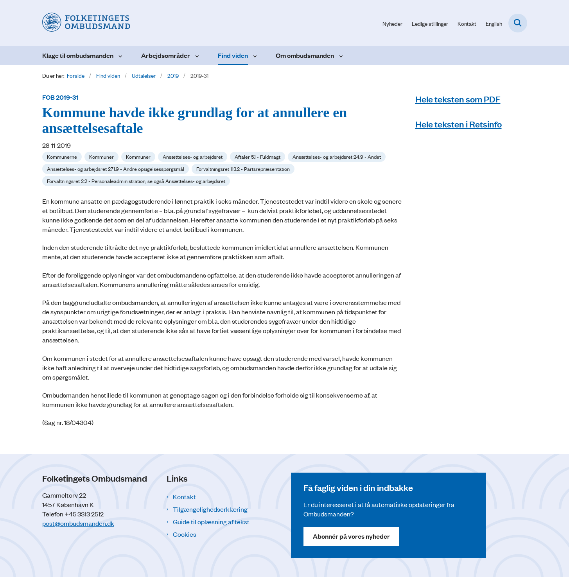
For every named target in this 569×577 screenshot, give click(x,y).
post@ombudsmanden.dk (78, 523)
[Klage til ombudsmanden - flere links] (119, 55)
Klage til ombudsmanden (77, 55)
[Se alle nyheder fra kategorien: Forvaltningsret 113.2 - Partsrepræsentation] (243, 169)
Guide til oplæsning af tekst (211, 521)
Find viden (233, 55)
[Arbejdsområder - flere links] (196, 55)
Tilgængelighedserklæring (210, 509)
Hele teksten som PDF (458, 98)
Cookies (184, 534)
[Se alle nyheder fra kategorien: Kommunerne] (62, 157)
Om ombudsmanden (305, 55)
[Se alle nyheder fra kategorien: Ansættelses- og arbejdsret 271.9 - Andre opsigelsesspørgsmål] (115, 169)
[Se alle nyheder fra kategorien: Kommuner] (101, 157)
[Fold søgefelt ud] (517, 23)
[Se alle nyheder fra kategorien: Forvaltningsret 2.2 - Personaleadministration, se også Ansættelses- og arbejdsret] (136, 181)
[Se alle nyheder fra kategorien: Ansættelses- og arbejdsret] (192, 157)
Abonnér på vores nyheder (351, 536)
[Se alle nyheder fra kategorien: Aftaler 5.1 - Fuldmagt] (257, 157)
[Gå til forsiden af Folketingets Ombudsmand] (86, 23)
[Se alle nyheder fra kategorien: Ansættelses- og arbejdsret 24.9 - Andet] (337, 157)
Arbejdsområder (165, 55)
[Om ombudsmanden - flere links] (340, 55)
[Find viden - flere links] (254, 55)
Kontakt (184, 496)
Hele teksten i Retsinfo (458, 123)
